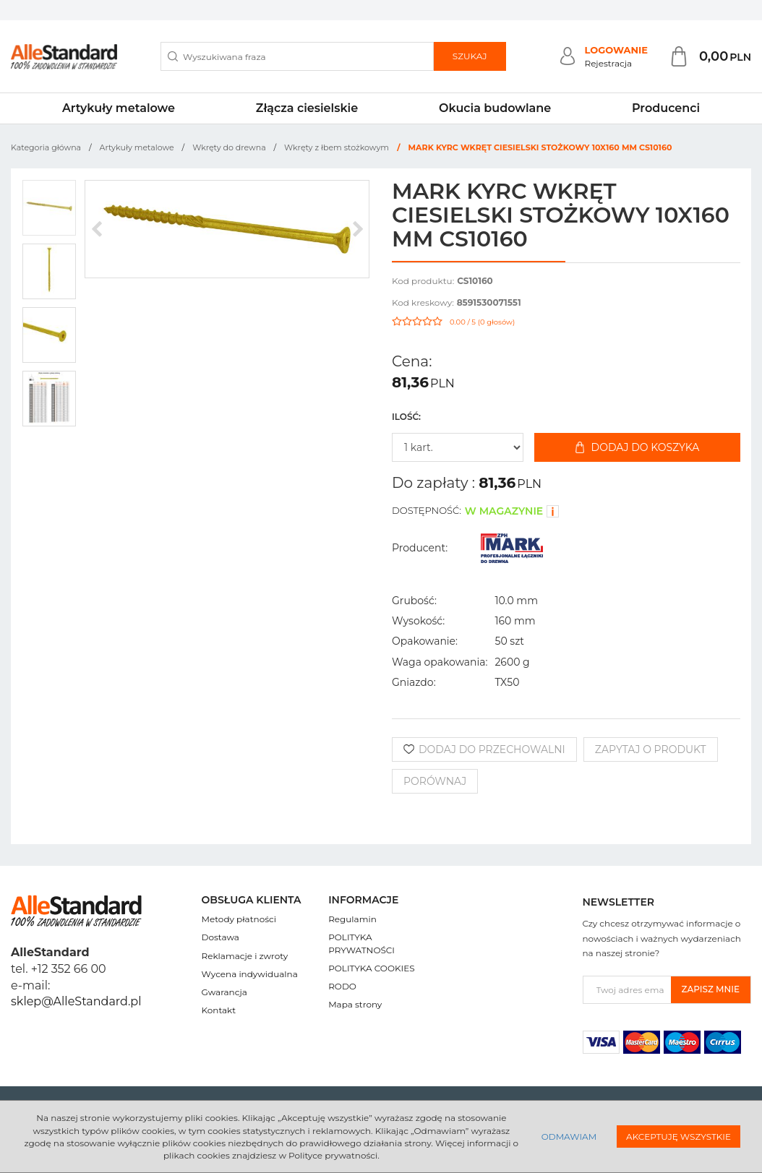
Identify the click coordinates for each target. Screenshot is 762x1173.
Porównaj (434, 781)
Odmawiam (568, 1136)
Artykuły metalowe (118, 108)
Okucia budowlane (495, 108)
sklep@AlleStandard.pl (76, 1001)
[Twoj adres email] (627, 989)
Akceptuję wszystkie (678, 1136)
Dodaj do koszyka (637, 447)
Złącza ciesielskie (307, 108)
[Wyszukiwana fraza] (297, 56)
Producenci (666, 108)
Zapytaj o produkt (650, 749)
